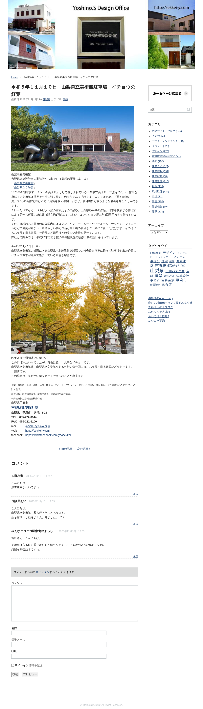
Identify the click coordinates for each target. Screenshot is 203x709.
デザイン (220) (160, 151)
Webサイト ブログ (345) (167, 131)
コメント (16, 583)
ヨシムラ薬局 (156, 320)
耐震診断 (155, 285)
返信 (135, 494)
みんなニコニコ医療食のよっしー (33, 531)
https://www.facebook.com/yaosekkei (48, 435)
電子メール (18, 639)
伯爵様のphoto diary (160, 298)
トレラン (182, 253)
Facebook (155, 253)
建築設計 (169, 276)
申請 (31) (157, 196)
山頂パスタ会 (175, 271)
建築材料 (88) (160, 176)
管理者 (46, 99)
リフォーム (178, 257)
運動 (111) (158, 211)
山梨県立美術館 (24, 183)
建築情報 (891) (160, 171)
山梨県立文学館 (24, 187)
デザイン (169, 252)
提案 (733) (158, 186)
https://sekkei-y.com (37, 430)
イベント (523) (160, 146)
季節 (65, 99)
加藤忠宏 (17, 475)
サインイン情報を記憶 (28, 665)
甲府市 (181, 280)
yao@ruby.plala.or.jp (37, 426)
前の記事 (66, 448)
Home (14, 77)
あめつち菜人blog (159, 311)
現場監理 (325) (160, 191)
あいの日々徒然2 (158, 316)
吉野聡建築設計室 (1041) (166, 156)
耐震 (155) (158, 201)
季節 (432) (158, 161)
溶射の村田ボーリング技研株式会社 (170, 302)
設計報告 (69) (160, 206)
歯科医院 (167, 280)
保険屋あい (18, 501)
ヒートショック (159, 257)
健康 (171, 261)
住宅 (164, 261)
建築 (159, 276)
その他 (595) (159, 136)
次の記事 (82, 448)
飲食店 (167, 284)
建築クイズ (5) (160, 166)
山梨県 (157, 270)
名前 (14, 628)
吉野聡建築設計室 (170, 265)
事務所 (155, 261)
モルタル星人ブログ (160, 307)
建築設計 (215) (160, 181)
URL (14, 651)
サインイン (43, 572)
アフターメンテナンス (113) (168, 141)
